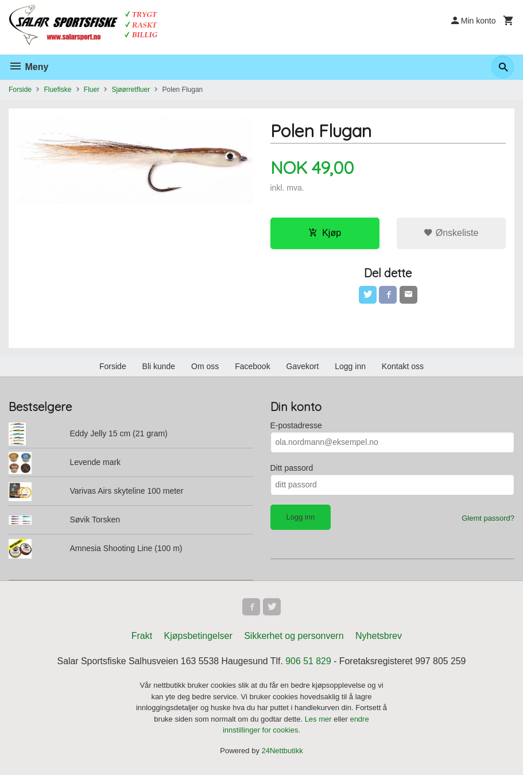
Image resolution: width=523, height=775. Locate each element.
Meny (28, 67)
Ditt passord (291, 468)
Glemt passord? (488, 518)
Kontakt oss (403, 366)
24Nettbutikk (282, 751)
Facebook (252, 366)
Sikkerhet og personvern (293, 637)
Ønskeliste (451, 233)
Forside (20, 90)
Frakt (141, 637)
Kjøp (324, 233)
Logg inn (350, 366)
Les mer (319, 720)
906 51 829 (309, 663)
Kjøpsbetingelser (198, 637)
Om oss (205, 366)
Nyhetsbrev (378, 637)
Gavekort (302, 366)
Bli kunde (159, 366)
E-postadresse (296, 426)
